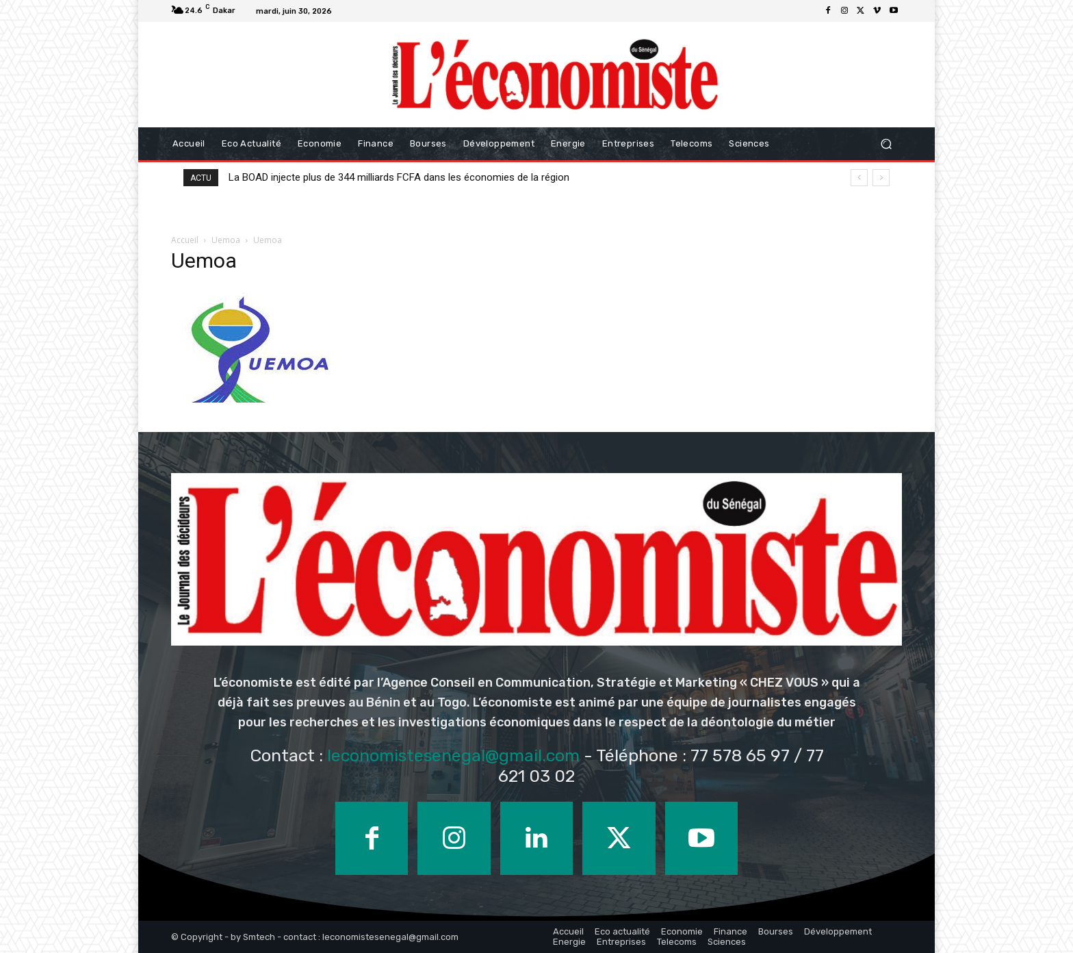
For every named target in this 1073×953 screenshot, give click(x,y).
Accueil (184, 240)
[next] (881, 177)
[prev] (859, 177)
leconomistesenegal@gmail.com (453, 755)
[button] (886, 143)
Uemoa (225, 240)
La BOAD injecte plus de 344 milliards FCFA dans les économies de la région (399, 177)
